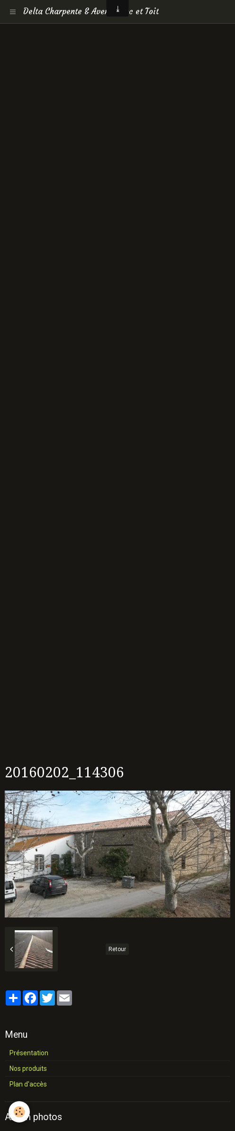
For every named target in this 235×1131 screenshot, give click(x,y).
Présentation (28, 1053)
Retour (117, 949)
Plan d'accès (28, 1084)
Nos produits (28, 1068)
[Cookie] (19, 1111)
